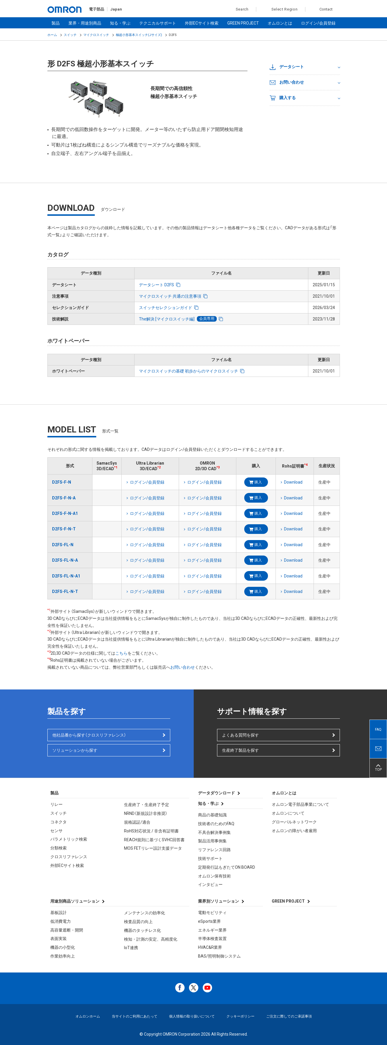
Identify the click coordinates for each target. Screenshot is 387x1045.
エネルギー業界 (212, 930)
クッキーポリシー (240, 1016)
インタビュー (210, 884)
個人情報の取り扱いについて (192, 1016)
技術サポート (210, 858)
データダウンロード (216, 793)
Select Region (284, 9)
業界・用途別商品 (84, 23)
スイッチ (70, 35)
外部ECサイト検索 (202, 23)
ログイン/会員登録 (318, 23)
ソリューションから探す (74, 750)
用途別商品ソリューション (74, 901)
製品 (55, 23)
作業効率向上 (62, 956)
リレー (56, 804)
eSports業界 (209, 921)
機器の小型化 (62, 947)
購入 (258, 482)
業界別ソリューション (218, 901)
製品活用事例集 (212, 841)
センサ (56, 830)
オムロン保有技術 (214, 876)
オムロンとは (280, 23)
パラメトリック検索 (68, 839)
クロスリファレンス (68, 856)
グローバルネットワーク (294, 822)
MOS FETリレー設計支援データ (153, 848)
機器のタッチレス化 (142, 930)
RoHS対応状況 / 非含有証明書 (151, 831)
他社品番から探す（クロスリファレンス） (89, 735)
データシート (287, 66)
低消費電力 (60, 921)
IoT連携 (131, 947)
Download (293, 482)
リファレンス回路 (214, 849)
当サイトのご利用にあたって (134, 1016)
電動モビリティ (212, 912)
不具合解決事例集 (214, 832)
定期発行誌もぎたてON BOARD (226, 867)
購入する (283, 97)
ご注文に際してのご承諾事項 (289, 1016)
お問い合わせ (287, 82)
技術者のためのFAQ (216, 823)
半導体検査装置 (212, 938)
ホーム (52, 35)
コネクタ (58, 822)
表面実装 (58, 938)
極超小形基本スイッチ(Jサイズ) (139, 35)
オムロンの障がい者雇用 (294, 830)
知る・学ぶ (120, 23)
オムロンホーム (87, 1016)
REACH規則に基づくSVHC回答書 (154, 839)
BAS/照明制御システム (219, 956)
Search (239, 9)
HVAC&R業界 (210, 947)
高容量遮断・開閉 (66, 930)
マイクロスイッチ (96, 35)
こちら (121, 653)
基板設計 (58, 912)
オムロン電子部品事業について (300, 804)
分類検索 (58, 848)
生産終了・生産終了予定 (146, 804)
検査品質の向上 (138, 921)
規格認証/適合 (137, 822)
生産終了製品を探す (240, 750)
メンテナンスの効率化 (144, 913)
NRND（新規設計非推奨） (145, 813)
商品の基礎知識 (212, 815)
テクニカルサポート (157, 23)
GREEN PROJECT (243, 23)
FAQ (378, 729)
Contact (326, 9)
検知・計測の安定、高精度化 (150, 939)
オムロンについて (288, 813)
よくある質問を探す (240, 735)
